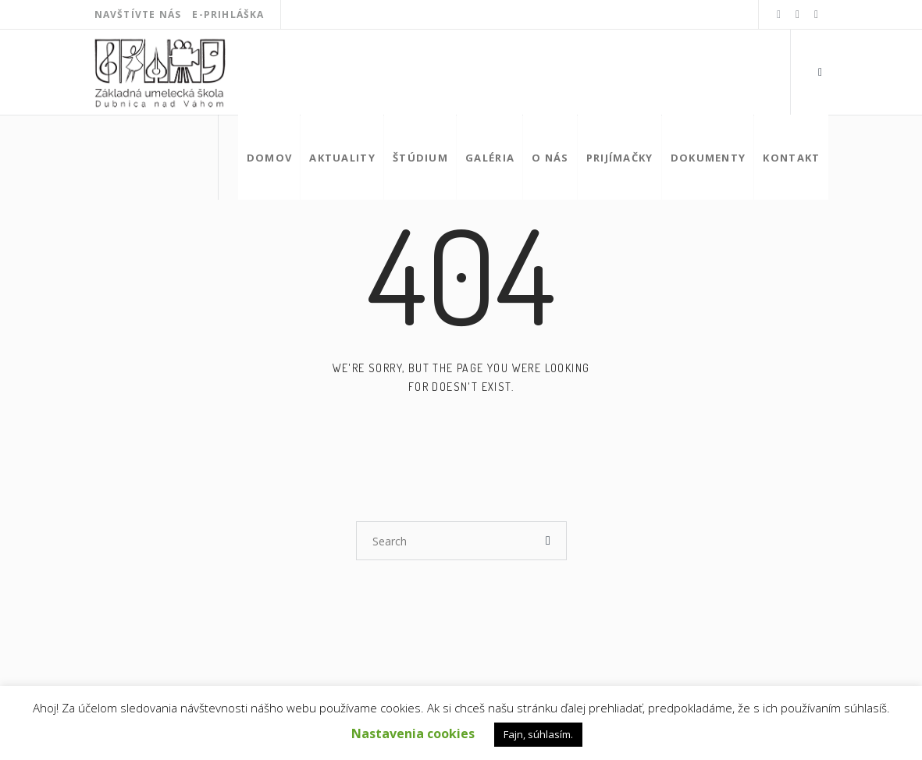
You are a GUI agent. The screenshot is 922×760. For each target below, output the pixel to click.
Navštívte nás (138, 14)
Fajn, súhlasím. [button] (538, 734)
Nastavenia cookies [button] (413, 733)
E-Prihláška (228, 14)
